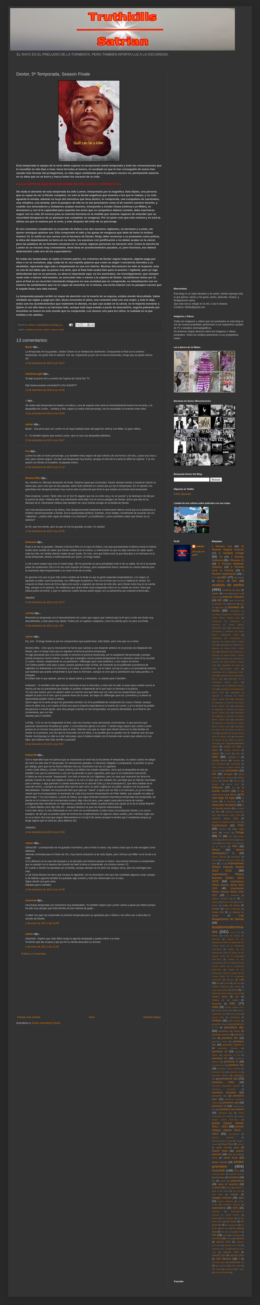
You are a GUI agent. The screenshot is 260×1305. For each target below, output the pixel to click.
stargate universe (221, 1197)
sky (213, 1181)
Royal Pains (227, 1144)
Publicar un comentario (33, 953)
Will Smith (216, 1269)
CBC (238, 753)
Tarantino (216, 1211)
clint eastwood (218, 764)
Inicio (92, 1017)
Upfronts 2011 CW (220, 1249)
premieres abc (234, 1027)
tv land (229, 1238)
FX (220, 836)
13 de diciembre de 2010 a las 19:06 (45, 390)
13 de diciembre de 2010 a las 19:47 (45, 440)
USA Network (223, 1258)
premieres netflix (223, 1082)
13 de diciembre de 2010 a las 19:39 (45, 413)
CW (214, 774)
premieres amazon (221, 1034)
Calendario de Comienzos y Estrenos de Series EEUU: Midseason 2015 (228, 624)
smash (223, 1181)
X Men (241, 1269)
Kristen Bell (218, 912)
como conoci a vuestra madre (226, 767)
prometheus (234, 1134)
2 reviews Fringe (231, 553)
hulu (214, 863)
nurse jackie (235, 1014)
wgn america (221, 1266)
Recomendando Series (222, 1141)
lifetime (215, 936)
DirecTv (237, 781)
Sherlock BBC (218, 1174)
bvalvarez (30, 542)
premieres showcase (223, 1089)
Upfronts (239, 1238)
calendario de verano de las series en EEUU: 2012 (228, 740)
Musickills (216, 1003)
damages (228, 774)
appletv (215, 593)
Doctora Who (32, 478)
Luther (226, 983)
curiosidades (231, 770)
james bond (228, 902)
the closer (231, 1221)
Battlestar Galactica (233, 596)
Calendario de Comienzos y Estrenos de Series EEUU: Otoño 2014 (228, 641)
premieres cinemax (228, 1048)
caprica (215, 753)
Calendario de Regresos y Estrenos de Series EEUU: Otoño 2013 (228, 716)
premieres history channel (228, 1068)
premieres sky (219, 1096)
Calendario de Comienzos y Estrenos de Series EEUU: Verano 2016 (228, 662)
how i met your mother (231, 860)
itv (235, 898)
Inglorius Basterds (220, 898)
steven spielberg (225, 1201)
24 (221, 556)
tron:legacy (236, 1235)
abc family (239, 577)
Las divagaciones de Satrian (228, 917)
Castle (227, 753)
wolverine (229, 1269)
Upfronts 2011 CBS (232, 1245)
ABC (224, 577)
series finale (231, 1157)
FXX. (230, 836)
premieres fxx (218, 1065)
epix (218, 811)
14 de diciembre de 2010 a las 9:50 (44, 744)
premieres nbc (228, 1078)
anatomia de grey (231, 590)
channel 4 (233, 757)
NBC (232, 1003)
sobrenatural (237, 1180)
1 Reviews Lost (222, 546)
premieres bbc (230, 1038)
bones (233, 604)
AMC (234, 580)
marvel (237, 986)
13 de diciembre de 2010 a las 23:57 (45, 602)
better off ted (235, 600)
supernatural (219, 1207)
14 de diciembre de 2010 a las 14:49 (45, 889)
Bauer (28, 347)
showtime (234, 1177)
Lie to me (235, 932)
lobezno (230, 980)
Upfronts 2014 (237, 1255)
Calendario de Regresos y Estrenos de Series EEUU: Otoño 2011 (228, 702)
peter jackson (234, 1021)
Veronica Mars (218, 1262)
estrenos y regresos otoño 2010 (226, 822)
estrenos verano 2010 (225, 818)
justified (216, 909)
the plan (224, 1228)
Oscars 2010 (218, 1017)
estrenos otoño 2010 (230, 815)
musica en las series (225, 1000)
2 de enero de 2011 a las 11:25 (42, 946)
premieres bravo (219, 1041)
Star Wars (217, 1194)
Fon (27, 451)
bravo (221, 607)
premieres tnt (219, 1106)
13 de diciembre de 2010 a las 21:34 (45, 467)
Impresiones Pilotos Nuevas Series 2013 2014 (228, 867)
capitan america (231, 750)
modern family (220, 996)
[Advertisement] (89, 985)
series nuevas (219, 1162)
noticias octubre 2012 (234, 1007)
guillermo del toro (228, 840)
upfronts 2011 (223, 1242)
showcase (220, 1177)
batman (215, 597)
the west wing (227, 1232)
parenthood (235, 1017)
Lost (241, 979)
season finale (57, 329)
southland (217, 1187)
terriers (215, 1218)
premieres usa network (231, 1109)
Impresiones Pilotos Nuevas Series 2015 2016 (228, 885)
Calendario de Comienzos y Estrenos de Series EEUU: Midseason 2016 (228, 631)
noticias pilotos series (224, 1010)
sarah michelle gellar (227, 1147)
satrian (29, 424)
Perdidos (217, 1020)
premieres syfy (231, 1102)
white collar (236, 1266)
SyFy (235, 1207)
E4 (233, 788)
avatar (226, 593)
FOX (241, 825)
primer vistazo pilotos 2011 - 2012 (228, 1124)
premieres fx (231, 1061)
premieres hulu (218, 1072)
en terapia (239, 808)
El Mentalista (230, 801)
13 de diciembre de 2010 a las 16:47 (45, 363)
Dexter (47, 329)
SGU (236, 1170)
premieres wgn (225, 1113)
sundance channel (231, 1204)
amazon (221, 581)
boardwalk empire (219, 604)
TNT (214, 1235)
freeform (222, 829)
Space (228, 1187)
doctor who (233, 784)
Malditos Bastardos (220, 986)
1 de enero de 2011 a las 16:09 (42, 923)
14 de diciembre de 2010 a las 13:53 (45, 832)
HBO (234, 846)
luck (218, 983)
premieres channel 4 (233, 1044)
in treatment (233, 895)
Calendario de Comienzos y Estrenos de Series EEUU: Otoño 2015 (228, 648)
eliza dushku (225, 808)
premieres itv (235, 1072)
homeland (235, 857)
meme (235, 990)
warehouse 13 (236, 1262)
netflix (215, 1007)
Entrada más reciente (28, 1017)
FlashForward (219, 825)
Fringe (239, 832)
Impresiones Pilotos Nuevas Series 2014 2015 (228, 878)
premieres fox (220, 1058)
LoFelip (29, 613)
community (235, 764)
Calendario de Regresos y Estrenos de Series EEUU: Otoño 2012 (228, 709)
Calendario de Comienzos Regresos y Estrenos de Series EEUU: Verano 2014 (228, 614)
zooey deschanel (222, 1272)
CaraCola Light (34, 373)
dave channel (227, 777)
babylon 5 (236, 593)
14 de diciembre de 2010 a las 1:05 (44, 625)
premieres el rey (231, 1055)
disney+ (215, 784)
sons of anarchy (228, 1184)
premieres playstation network (226, 1086)
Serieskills (218, 1170)
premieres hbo (236, 1065)
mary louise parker (220, 990)
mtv (237, 996)
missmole (30, 900)
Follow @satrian (182, 494)
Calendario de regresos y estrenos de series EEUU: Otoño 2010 (228, 695)
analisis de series (34, 329)
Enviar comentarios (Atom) (46, 1023)
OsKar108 (31, 755)
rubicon (241, 1144)
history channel (219, 857)
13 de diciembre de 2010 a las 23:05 (45, 531)
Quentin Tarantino (223, 1137)
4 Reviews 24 (236, 560)
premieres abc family (229, 1031)
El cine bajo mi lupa (228, 796)
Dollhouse (217, 787)
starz (241, 1197)
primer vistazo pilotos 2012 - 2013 (228, 1130)
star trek (236, 1191)
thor (239, 1232)
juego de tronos (231, 905)
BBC (219, 600)
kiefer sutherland (232, 909)
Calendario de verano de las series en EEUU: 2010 (228, 729)
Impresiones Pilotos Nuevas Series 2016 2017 (228, 892)
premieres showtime (224, 1092)
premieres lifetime (220, 1075)
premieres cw (220, 1051)
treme (225, 1235)
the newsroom (231, 1225)
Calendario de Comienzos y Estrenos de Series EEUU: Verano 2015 (228, 655)
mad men (237, 983)
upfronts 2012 (231, 1252)
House (215, 860)
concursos (216, 771)
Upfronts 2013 (219, 1255)
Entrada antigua (152, 1017)
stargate (234, 1194)
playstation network (220, 1024)
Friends (226, 833)
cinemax (236, 760)
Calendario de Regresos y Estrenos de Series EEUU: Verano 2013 (228, 723)
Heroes (216, 849)
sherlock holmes (236, 1174)
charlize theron (219, 760)
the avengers (228, 1218)
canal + (223, 743)
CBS (215, 756)
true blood (217, 1238)
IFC (222, 863)
